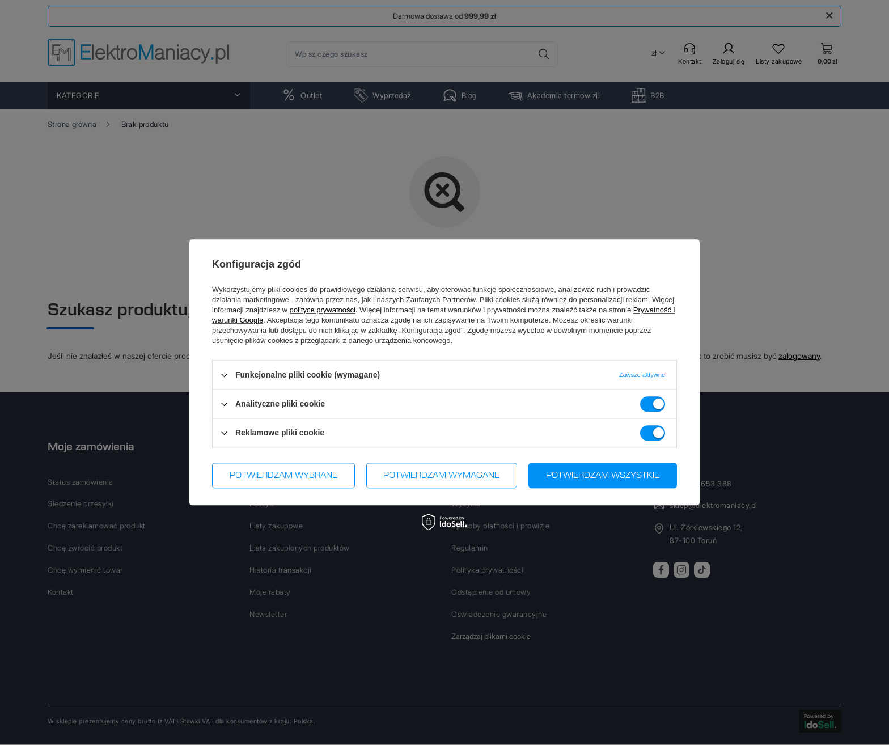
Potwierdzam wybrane (283, 476)
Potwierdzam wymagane (441, 476)
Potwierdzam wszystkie (602, 476)
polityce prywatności (322, 310)
